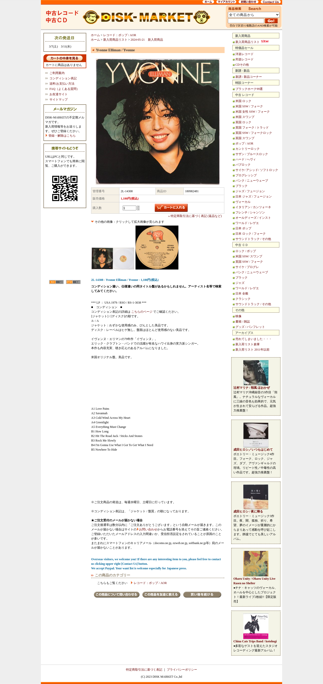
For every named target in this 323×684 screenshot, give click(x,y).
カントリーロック (247, 149)
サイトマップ (58, 99)
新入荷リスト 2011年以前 (252, 349)
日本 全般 (241, 293)
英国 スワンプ (244, 138)
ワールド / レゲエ (247, 223)
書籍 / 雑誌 (242, 321)
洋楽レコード (244, 54)
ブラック (241, 186)
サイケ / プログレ (247, 267)
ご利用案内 (57, 73)
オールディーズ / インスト (253, 217)
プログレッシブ (246, 175)
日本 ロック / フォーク (250, 233)
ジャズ (240, 283)
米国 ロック (243, 101)
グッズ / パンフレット (250, 327)
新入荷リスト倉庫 (247, 344)
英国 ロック (243, 122)
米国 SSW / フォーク (249, 106)
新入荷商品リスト (252, 42)
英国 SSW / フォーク (249, 261)
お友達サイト (58, 94)
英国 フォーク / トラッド (252, 127)
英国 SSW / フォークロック (253, 133)
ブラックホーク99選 (249, 89)
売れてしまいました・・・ (253, 339)
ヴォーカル (243, 202)
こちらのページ (141, 311)
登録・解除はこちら (60, 135)
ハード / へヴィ (245, 159)
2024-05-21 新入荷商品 (147, 39)
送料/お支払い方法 (61, 83)
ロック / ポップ (245, 251)
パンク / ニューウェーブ (251, 180)
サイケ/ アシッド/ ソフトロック (256, 170)
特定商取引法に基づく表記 (144, 669)
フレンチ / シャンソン (250, 212)
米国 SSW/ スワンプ (248, 256)
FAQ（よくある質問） (64, 89)
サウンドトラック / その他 (253, 239)
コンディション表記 (63, 78)
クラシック (243, 299)
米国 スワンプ (244, 117)
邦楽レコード (244, 59)
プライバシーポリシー (182, 669)
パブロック (243, 164)
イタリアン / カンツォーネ (253, 207)
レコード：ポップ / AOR (119, 35)
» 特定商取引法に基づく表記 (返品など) (195, 216)
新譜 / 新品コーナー (248, 77)
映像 (238, 316)
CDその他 (242, 64)
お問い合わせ (148, 529)
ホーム (95, 35)
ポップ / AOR (244, 143)
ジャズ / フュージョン (250, 191)
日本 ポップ (243, 228)
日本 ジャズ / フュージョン (253, 196)
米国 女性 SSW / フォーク (252, 111)
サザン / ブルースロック (251, 154)
